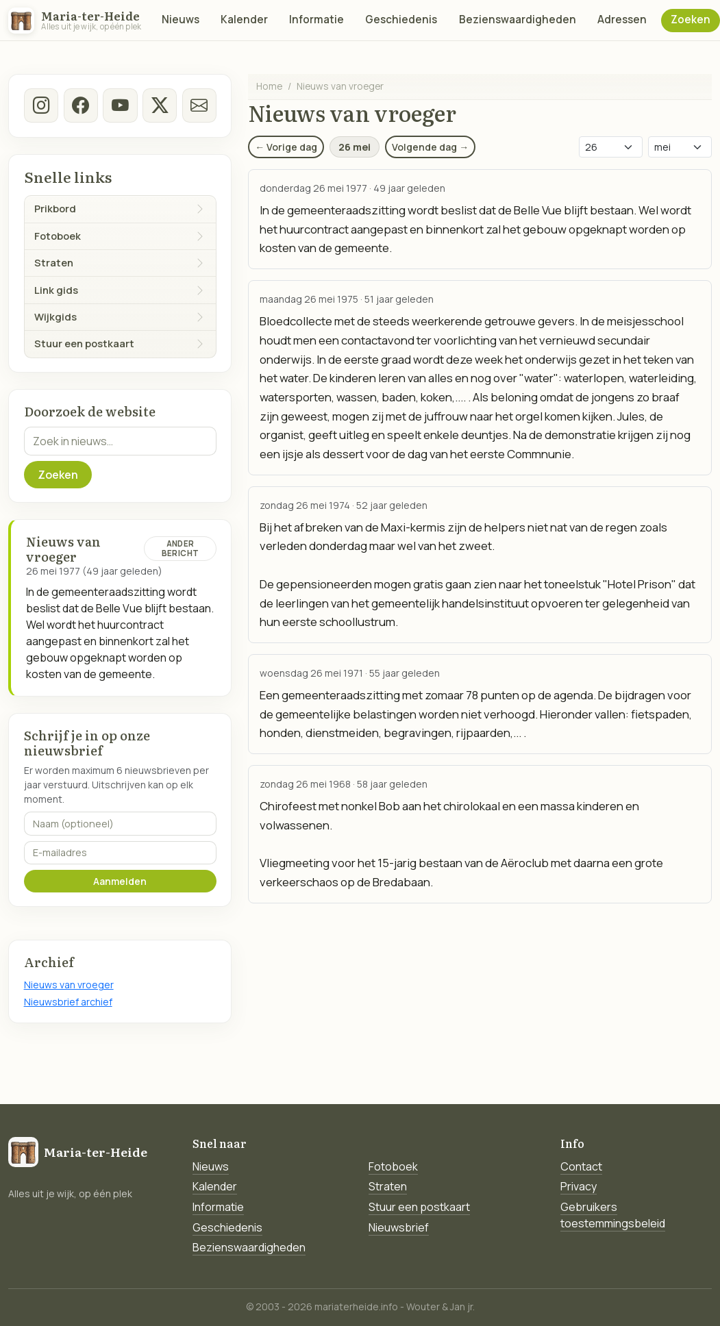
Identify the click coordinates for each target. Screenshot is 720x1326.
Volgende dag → (430, 146)
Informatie (316, 19)
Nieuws (180, 19)
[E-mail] (199, 105)
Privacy (578, 1186)
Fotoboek (393, 1166)
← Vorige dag (286, 146)
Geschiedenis (401, 19)
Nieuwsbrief (399, 1227)
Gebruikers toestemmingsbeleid (612, 1215)
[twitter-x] (159, 105)
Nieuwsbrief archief (68, 1001)
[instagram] (41, 105)
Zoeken (690, 19)
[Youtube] (120, 105)
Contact (581, 1166)
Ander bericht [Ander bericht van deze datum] (180, 548)
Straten (388, 1186)
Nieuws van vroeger (69, 984)
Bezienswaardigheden (517, 19)
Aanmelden (120, 881)
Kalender (244, 19)
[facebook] (80, 105)
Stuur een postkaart (419, 1206)
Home (269, 85)
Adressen (622, 19)
